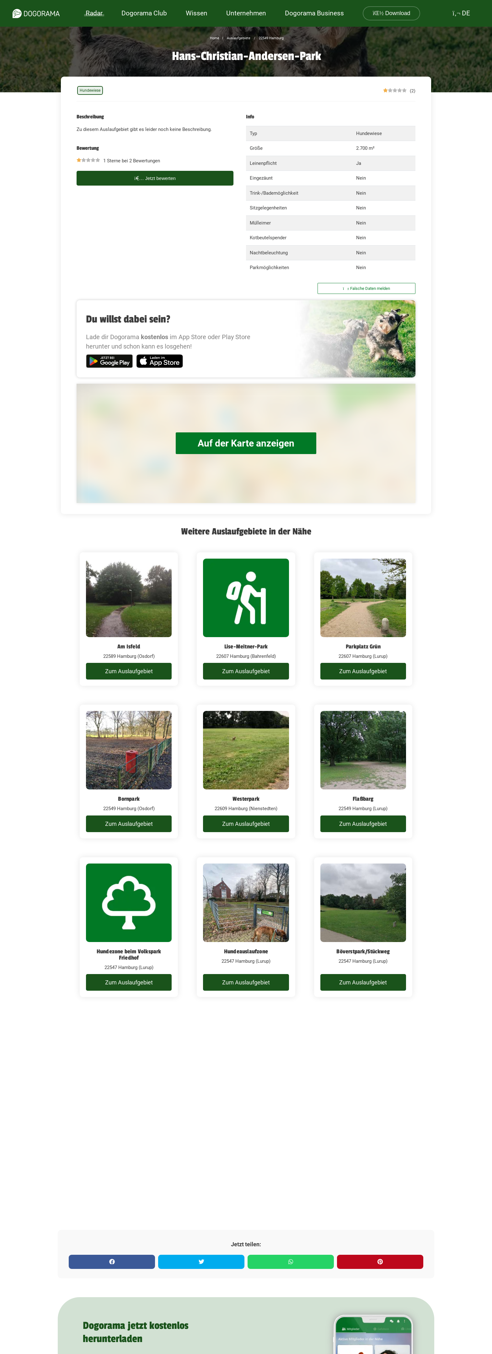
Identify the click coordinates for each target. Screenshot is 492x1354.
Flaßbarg (363, 798)
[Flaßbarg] (363, 771)
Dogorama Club (144, 13)
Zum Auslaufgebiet (129, 671)
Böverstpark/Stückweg (363, 951)
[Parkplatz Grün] (363, 619)
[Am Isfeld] (129, 619)
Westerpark (246, 798)
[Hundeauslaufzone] (246, 927)
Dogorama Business (314, 13)
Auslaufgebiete (238, 38)
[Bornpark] (129, 771)
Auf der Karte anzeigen (246, 443)
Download (391, 13)
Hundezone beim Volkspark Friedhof (129, 954)
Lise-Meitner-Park (246, 646)
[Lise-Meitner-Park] (246, 619)
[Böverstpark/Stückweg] (363, 927)
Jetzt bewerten (155, 178)
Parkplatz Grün (363, 646)
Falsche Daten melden (366, 288)
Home (214, 38)
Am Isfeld (128, 646)
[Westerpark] (246, 771)
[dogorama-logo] (36, 13)
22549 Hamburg (271, 38)
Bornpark (129, 798)
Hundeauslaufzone (246, 951)
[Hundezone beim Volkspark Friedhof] (129, 927)
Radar (94, 13)
